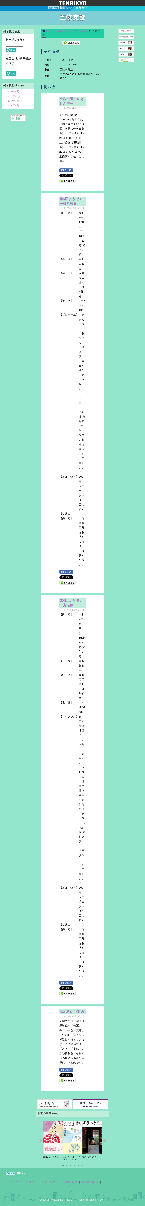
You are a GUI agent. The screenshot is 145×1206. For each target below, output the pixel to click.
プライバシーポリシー (23, 1182)
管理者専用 (70, 1182)
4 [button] (74, 1165)
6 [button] (82, 1165)
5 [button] (78, 1165)
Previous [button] (40, 1140)
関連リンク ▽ (50, 1182)
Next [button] (104, 1140)
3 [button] (70, 1165)
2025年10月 (13, 96)
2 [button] (67, 1165)
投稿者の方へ (90, 1182)
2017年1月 (12, 105)
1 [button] (63, 1165)
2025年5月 (12, 100)
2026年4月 (12, 91)
